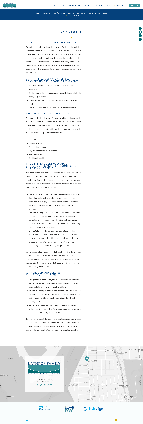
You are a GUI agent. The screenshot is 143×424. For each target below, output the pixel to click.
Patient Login (134, 3)
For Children (102, 14)
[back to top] (116, 420)
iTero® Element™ (92, 12)
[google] (140, 32)
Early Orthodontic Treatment (68, 14)
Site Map (59, 420)
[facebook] (140, 28)
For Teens (76, 15)
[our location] (114, 3)
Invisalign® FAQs (64, 12)
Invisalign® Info (51, 12)
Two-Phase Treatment (88, 14)
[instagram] (140, 35)
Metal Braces (41, 14)
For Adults (67, 15)
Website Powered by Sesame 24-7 (39, 420)
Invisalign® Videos (78, 12)
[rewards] (140, 39)
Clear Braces (52, 14)
